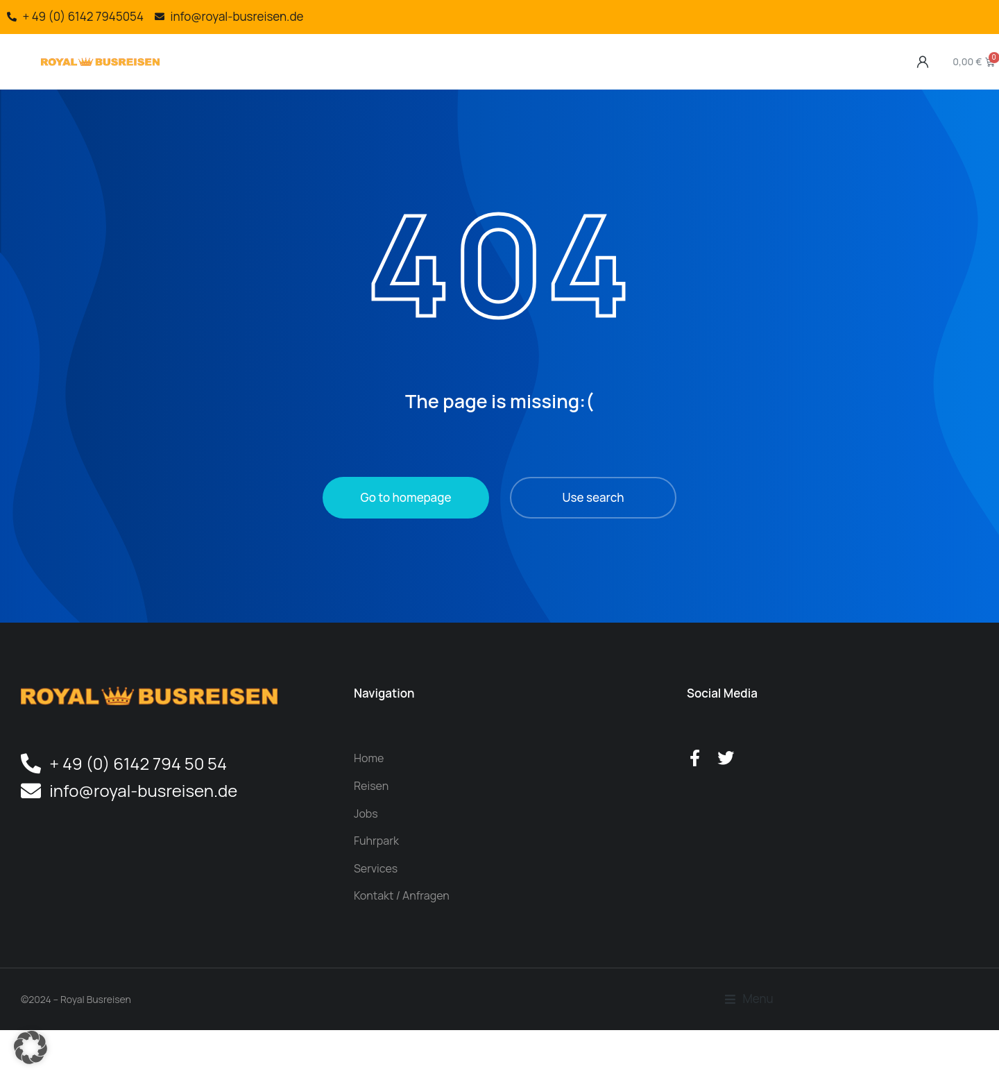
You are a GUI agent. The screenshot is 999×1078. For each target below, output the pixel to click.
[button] (30, 1047)
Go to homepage (406, 525)
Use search (593, 525)
